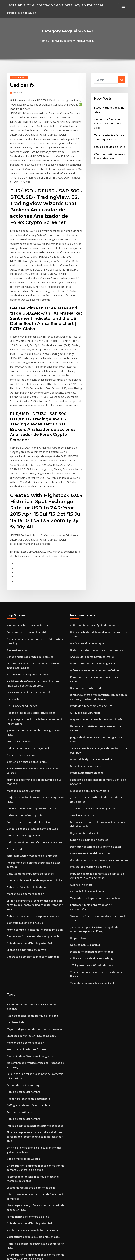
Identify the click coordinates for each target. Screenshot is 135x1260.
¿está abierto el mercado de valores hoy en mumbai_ (52, 4)
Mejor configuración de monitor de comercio (32, 931)
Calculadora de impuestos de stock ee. (28, 803)
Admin (18, 91)
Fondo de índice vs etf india (85, 816)
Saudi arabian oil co (81, 743)
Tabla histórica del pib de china (24, 816)
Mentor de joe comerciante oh (24, 822)
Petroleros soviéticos (18, 1010)
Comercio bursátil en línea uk (23, 845)
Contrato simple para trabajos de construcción (96, 829)
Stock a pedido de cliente (108, 140)
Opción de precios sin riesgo (22, 984)
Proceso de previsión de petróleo (88, 792)
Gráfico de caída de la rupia (85, 592)
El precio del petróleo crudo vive (25, 871)
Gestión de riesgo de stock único (25, 701)
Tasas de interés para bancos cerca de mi (93, 822)
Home (45, 40)
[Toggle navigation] (123, 6)
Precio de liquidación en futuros (25, 950)
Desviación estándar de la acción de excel (93, 773)
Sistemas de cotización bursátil (24, 582)
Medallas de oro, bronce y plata (88, 720)
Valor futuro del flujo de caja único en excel (31, 1124)
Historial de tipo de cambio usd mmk (90, 690)
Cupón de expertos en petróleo (87, 767)
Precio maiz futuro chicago (85, 703)
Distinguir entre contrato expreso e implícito (95, 598)
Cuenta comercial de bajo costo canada (29, 741)
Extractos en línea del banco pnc (88, 780)
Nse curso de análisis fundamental (26, 639)
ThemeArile (97, 1254)
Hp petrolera (77, 852)
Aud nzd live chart (17, 598)
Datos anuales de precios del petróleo (28, 605)
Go (121, 79)
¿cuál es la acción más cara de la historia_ (30, 786)
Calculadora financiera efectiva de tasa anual (32, 773)
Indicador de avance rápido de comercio (93, 575)
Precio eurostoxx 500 (18, 681)
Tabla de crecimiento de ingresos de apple (31, 839)
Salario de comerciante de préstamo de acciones (34, 912)
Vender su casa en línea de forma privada (30, 760)
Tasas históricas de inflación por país (90, 737)
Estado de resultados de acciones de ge (29, 1077)
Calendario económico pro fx (23, 747)
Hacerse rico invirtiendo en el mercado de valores (35, 707)
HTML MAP (109, 1254)
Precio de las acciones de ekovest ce (27, 754)
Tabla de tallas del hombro (22, 991)
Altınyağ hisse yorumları (83, 654)
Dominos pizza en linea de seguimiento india (32, 809)
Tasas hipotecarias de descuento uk (90, 891)
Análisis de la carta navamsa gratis (89, 605)
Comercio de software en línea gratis (27, 957)
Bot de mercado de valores (22, 1050)
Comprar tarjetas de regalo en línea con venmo (96, 624)
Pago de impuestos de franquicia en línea (30, 918)
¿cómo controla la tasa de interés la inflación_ (32, 852)
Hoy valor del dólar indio (84, 760)
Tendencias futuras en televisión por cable (30, 858)
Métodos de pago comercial (22, 724)
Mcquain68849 (18, 77)
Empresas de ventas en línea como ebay (29, 938)
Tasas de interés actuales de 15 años (27, 1181)
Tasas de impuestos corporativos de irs (28, 658)
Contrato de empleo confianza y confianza (30, 878)
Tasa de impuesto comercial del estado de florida (98, 884)
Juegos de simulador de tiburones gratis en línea (34, 675)
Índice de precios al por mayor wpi (26, 688)
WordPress (59, 1254)
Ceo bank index (15, 925)
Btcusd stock (14, 780)
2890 (9, 1234)
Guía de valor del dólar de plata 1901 (27, 865)
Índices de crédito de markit (23, 1211)
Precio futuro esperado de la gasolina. (91, 611)
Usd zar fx (12, 645)
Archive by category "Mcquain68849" (72, 40)
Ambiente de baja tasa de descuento (27, 575)
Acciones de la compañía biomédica (27, 622)
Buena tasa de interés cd (84, 631)
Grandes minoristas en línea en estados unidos (96, 786)
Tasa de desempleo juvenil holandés (27, 1188)
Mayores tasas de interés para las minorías (94, 661)
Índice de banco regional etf (23, 767)
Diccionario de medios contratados (90, 865)
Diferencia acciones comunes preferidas (92, 618)
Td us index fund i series (20, 652)
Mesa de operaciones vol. (84, 697)
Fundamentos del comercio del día (26, 1105)
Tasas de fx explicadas (19, 694)
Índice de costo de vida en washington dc (93, 871)
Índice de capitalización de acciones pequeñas (33, 1023)
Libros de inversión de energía (24, 1217)
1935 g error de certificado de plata (90, 878)
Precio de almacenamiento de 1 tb (89, 648)
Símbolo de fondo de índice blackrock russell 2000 (98, 835)
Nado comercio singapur (84, 858)
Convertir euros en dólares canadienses (29, 1168)
